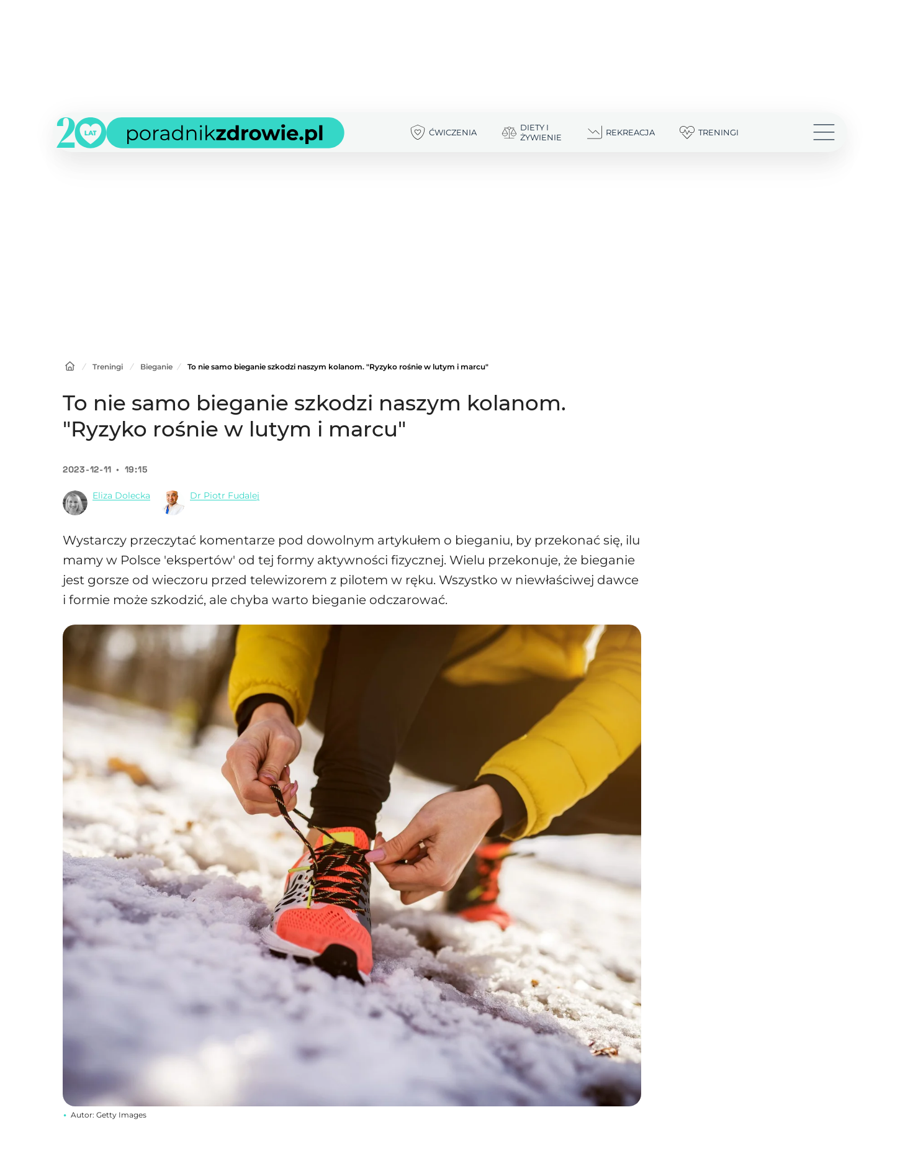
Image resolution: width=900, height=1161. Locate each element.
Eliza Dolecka (121, 495)
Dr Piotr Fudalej (224, 495)
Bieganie (156, 366)
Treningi (107, 366)
